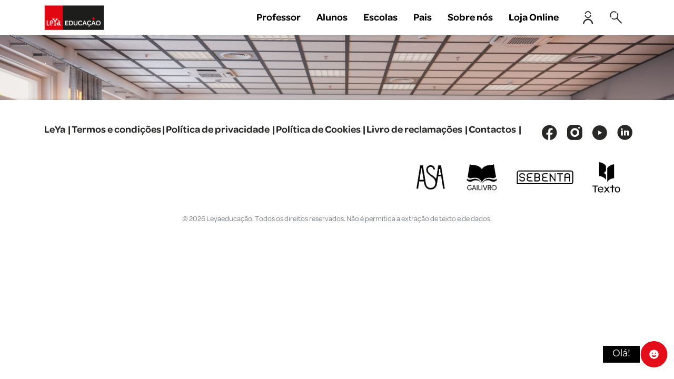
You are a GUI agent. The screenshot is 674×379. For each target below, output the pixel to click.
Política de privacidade (218, 130)
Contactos (492, 130)
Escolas (380, 18)
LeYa (54, 130)
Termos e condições (116, 130)
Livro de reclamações (414, 130)
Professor (278, 18)
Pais (422, 18)
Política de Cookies (318, 130)
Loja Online (534, 18)
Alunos (332, 18)
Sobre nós (470, 18)
